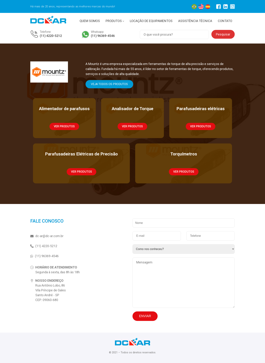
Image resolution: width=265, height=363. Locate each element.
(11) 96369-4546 (103, 36)
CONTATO (225, 21)
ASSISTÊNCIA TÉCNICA (195, 21)
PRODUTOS (115, 21)
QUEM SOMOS (90, 21)
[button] (109, 84)
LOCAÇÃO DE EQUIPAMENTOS (151, 21)
